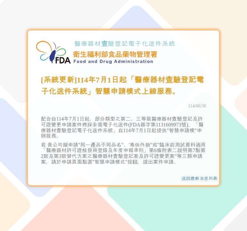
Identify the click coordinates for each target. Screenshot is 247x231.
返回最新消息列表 (199, 178)
